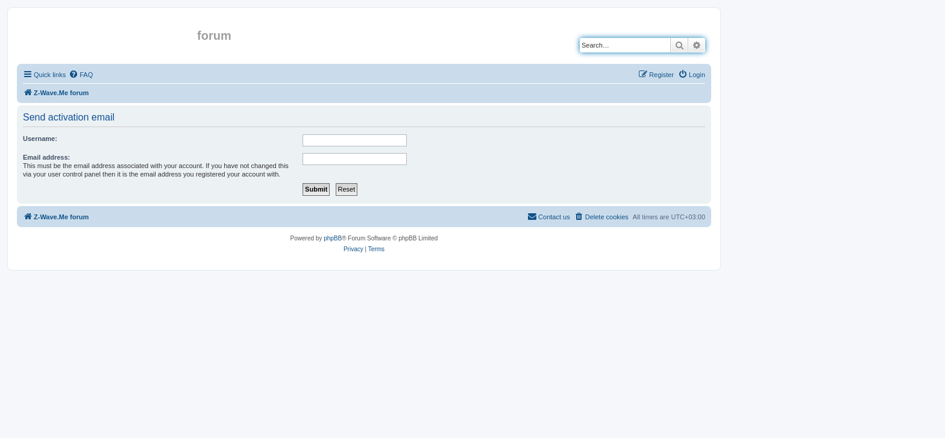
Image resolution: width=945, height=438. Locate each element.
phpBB (333, 238)
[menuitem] (81, 74)
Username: (40, 138)
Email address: (46, 157)
